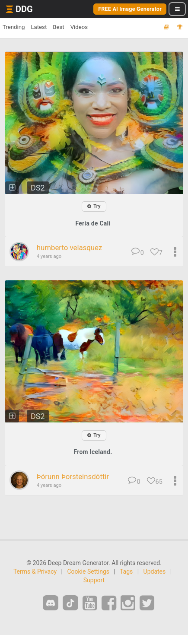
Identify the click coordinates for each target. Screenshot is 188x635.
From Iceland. (93, 451)
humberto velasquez (69, 247)
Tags (126, 571)
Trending (14, 27)
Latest (39, 27)
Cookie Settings (88, 571)
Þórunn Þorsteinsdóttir (73, 476)
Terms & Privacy (35, 571)
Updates (154, 571)
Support (94, 580)
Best (58, 27)
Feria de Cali (92, 223)
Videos (79, 27)
